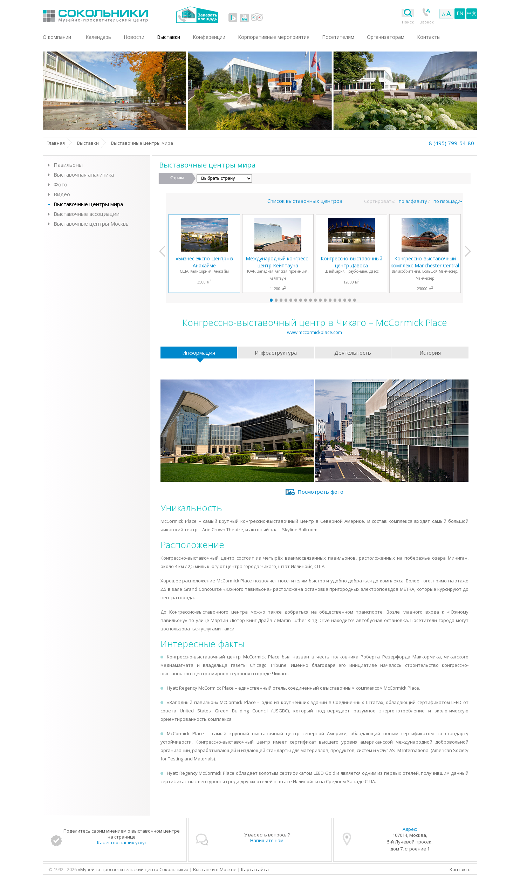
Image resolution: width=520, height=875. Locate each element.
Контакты (461, 869)
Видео (62, 194)
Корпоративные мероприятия (273, 37)
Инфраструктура (276, 352)
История (430, 352)
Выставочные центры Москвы (92, 223)
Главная (56, 143)
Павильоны (68, 164)
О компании (57, 37)
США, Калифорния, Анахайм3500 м (204, 270)
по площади (446, 201)
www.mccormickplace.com (314, 332)
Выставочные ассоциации (86, 213)
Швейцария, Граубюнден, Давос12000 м (351, 270)
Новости (134, 37)
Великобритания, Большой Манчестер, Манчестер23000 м (425, 273)
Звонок (427, 22)
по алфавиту (413, 201)
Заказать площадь (197, 14)
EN (460, 13)
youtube (244, 17)
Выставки (88, 143)
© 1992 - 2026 (63, 869)
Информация (198, 352)
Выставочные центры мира (88, 203)
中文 (472, 13)
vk (233, 17)
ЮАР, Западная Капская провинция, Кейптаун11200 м (278, 273)
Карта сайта (255, 869)
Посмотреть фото (320, 491)
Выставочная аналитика (84, 174)
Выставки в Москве (124, 14)
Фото (60, 184)
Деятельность (352, 352)
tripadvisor (257, 17)
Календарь (98, 37)
